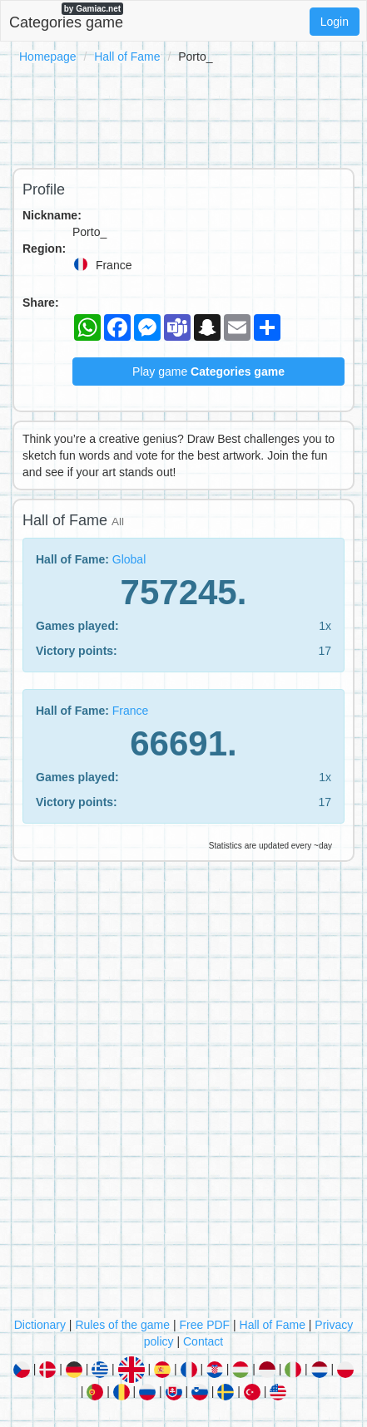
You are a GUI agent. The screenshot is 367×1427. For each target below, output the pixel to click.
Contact (203, 1341)
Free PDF (204, 1324)
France (130, 710)
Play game (208, 371)
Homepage (48, 56)
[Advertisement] (183, 113)
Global (129, 559)
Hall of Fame (127, 56)
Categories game (66, 16)
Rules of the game (122, 1324)
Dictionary (40, 1324)
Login (334, 21)
